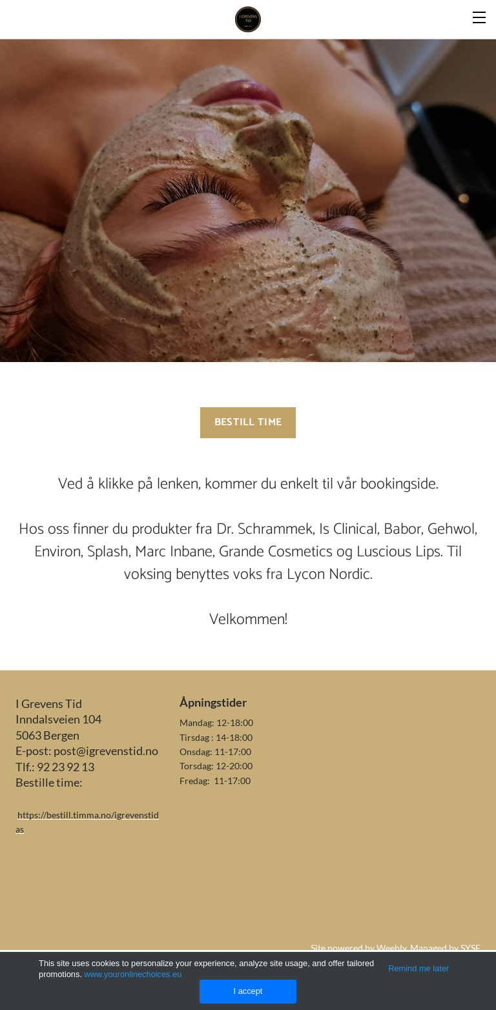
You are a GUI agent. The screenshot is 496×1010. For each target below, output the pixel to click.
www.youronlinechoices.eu (133, 974)
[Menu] (480, 16)
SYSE (470, 947)
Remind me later (418, 968)
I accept (248, 991)
